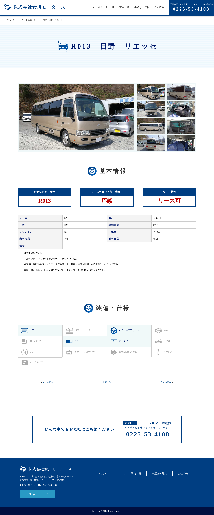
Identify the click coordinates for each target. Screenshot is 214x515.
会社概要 (159, 7)
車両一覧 (107, 382)
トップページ (99, 7)
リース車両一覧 (121, 7)
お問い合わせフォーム (37, 494)
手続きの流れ (142, 7)
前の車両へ (48, 382)
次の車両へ (165, 382)
